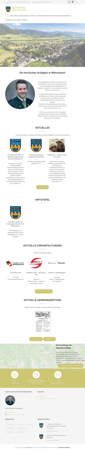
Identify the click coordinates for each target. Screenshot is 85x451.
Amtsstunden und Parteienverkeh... (43, 2)
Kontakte (20, 424)
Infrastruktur (11, 20)
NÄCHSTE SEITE (49, 339)
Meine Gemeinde (24, 15)
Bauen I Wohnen (22, 20)
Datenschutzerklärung (64, 447)
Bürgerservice (66, 15)
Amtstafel (32, 15)
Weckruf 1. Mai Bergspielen (57, 272)
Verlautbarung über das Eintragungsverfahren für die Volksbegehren (15, 224)
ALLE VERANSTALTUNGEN (44, 291)
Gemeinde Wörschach (19, 8)
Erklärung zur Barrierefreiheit (47, 398)
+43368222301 (11, 2)
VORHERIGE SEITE (36, 339)
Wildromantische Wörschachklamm (48, 15)
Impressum (43, 396)
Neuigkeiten (14, 15)
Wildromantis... (10, 424)
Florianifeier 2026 (15, 272)
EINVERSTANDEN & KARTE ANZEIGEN (71, 365)
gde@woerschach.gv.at (24, 2)
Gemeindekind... (10, 428)
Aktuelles (29, 424)
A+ (69, 2)
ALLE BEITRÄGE (42, 187)
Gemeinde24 (28, 447)
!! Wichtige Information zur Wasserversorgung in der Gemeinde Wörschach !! (15, 157)
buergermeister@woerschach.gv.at (16, 414)
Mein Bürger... (10, 432)
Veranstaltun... (22, 428)
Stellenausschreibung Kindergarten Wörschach (56, 436)
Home (7, 15)
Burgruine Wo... (21, 432)
